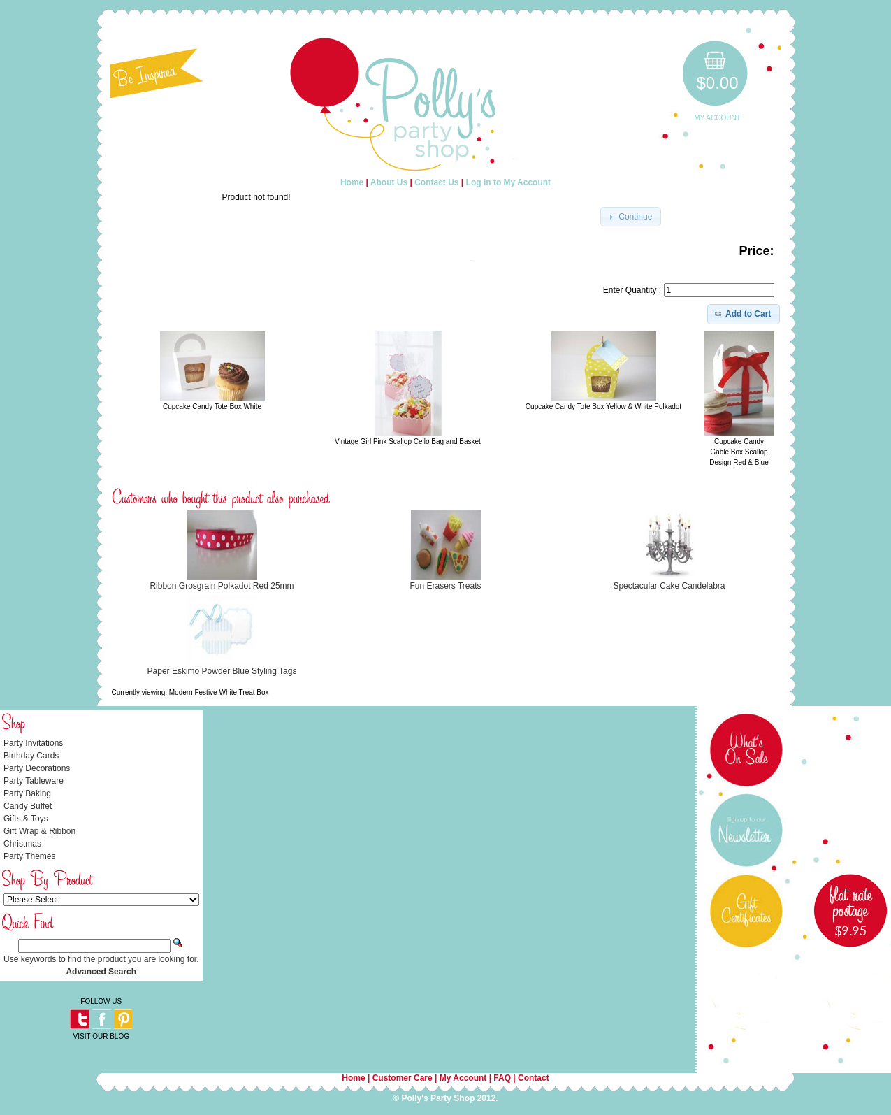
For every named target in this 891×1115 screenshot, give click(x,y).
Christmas (22, 844)
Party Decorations (36, 768)
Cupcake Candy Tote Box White (212, 406)
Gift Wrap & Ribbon (39, 831)
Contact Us (436, 182)
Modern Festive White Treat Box (219, 692)
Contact (533, 1078)
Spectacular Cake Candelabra (669, 586)
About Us (388, 182)
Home (351, 182)
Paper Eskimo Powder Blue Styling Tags (222, 671)
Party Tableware (33, 781)
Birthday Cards (31, 756)
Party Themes (29, 856)
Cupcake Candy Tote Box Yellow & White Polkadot (603, 406)
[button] (630, 216)
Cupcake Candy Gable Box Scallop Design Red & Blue (739, 452)
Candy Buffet (27, 806)
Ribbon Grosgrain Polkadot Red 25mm (222, 586)
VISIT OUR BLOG (101, 1036)
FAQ (502, 1078)
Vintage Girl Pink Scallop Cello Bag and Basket (408, 441)
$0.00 (717, 82)
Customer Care (402, 1078)
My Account (717, 118)
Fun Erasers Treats (445, 586)
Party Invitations (33, 743)
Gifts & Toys (25, 818)
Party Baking (27, 793)
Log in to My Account (508, 182)
